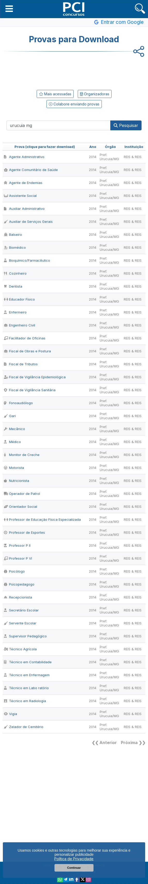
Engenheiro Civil (19, 325)
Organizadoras (94, 94)
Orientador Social (20, 506)
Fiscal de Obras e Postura (27, 351)
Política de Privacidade (74, 859)
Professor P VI (18, 558)
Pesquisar (126, 125)
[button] (9, 9)
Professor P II (17, 545)
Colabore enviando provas (74, 104)
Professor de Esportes (24, 532)
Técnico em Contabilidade (28, 662)
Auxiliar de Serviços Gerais (28, 221)
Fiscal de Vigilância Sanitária (30, 390)
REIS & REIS (133, 157)
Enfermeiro (15, 312)
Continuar (74, 867)
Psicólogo (14, 571)
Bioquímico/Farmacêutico (27, 260)
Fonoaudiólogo (18, 403)
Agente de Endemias (23, 183)
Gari (10, 416)
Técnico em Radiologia (25, 701)
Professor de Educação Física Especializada (42, 519)
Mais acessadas (55, 94)
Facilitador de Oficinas (24, 338)
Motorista (14, 468)
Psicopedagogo (19, 584)
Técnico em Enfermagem (27, 675)
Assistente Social (20, 196)
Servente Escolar (20, 623)
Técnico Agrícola (20, 649)
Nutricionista (16, 481)
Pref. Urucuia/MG (109, 157)
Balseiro (13, 234)
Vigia (10, 714)
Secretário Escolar (21, 610)
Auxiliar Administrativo (24, 208)
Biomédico (15, 247)
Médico (12, 442)
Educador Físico (19, 299)
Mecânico (14, 429)
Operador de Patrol (22, 493)
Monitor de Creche (22, 455)
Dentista (13, 286)
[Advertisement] (74, 70)
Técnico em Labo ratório (26, 688)
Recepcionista (18, 597)
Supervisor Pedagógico (25, 636)
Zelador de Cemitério (23, 727)
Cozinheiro (15, 273)
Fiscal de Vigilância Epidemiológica (35, 377)
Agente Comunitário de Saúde (31, 170)
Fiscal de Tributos (21, 364)
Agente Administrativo (24, 157)
